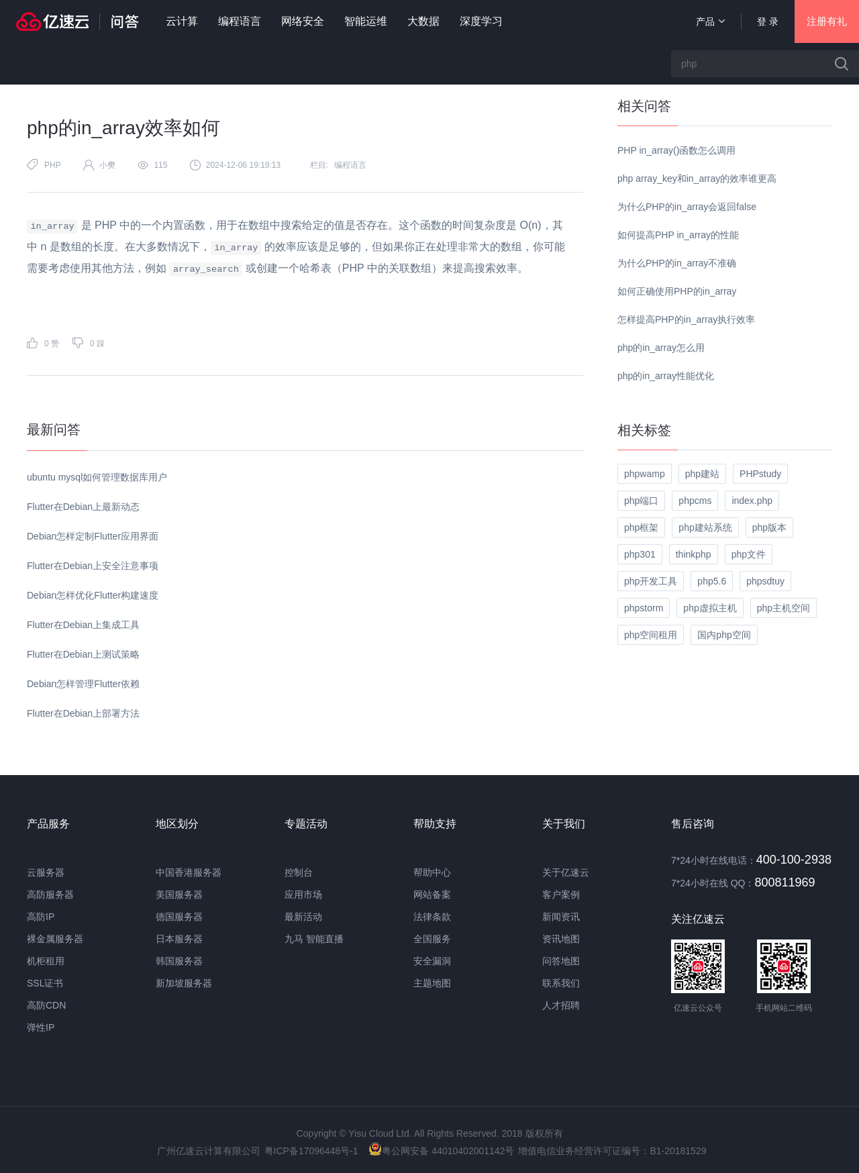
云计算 (182, 21)
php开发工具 (650, 581)
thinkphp (693, 554)
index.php (751, 500)
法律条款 (432, 916)
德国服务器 (179, 916)
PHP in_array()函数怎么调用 (676, 150)
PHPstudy (760, 473)
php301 (640, 554)
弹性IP (40, 1027)
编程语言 (239, 21)
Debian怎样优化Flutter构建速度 (92, 595)
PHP (52, 165)
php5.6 (711, 581)
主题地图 (432, 983)
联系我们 (561, 983)
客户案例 (561, 894)
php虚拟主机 (709, 608)
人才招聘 (561, 1005)
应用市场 (303, 894)
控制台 (299, 872)
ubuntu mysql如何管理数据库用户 (97, 477)
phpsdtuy (765, 581)
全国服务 (432, 938)
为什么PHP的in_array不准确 (676, 263)
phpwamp (644, 473)
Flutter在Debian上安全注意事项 (92, 565)
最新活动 (303, 916)
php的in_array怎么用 (661, 347)
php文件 (748, 554)
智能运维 (365, 21)
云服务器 (45, 872)
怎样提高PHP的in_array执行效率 (686, 319)
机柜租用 (45, 961)
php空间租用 (650, 634)
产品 (710, 21)
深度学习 (481, 21)
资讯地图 (561, 938)
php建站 (702, 473)
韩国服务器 (179, 961)
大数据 (423, 21)
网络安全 (302, 21)
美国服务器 (179, 894)
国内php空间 (723, 634)
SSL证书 (45, 983)
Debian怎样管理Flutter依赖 (83, 683)
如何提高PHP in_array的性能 (678, 235)
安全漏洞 (432, 961)
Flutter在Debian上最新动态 (83, 506)
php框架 (641, 527)
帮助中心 (432, 872)
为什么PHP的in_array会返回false (686, 206)
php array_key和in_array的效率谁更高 (696, 178)
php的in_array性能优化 (665, 375)
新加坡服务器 (184, 983)
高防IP (40, 916)
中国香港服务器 (188, 872)
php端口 (641, 500)
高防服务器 (50, 894)
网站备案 (432, 894)
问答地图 (561, 961)
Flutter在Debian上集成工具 (83, 624)
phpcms (694, 500)
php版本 (769, 527)
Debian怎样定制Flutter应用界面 (92, 536)
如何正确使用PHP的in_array (676, 291)
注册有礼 (827, 21)
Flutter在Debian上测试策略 (83, 654)
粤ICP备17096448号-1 (311, 1150)
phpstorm (643, 608)
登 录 (767, 21)
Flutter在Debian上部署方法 (83, 713)
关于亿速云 (565, 872)
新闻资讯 (561, 916)
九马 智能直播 (314, 938)
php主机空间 (783, 608)
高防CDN (46, 1005)
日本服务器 (179, 938)
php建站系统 (704, 527)
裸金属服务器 (55, 938)
